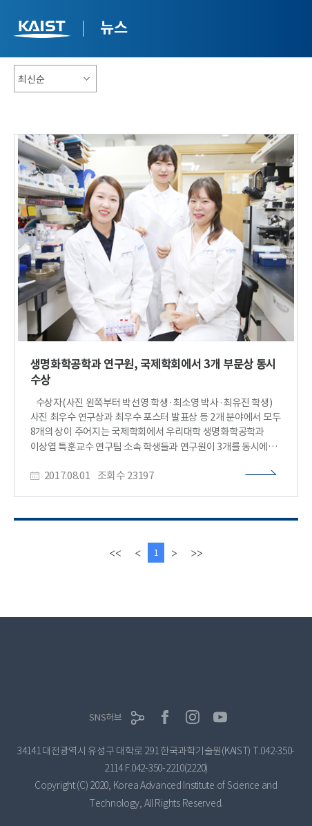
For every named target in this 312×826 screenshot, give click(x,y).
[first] (115, 553)
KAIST (43, 30)
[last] (196, 553)
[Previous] (138, 553)
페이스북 (165, 717)
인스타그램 (192, 717)
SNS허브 (105, 717)
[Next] (174, 553)
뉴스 (113, 27)
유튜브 (220, 717)
